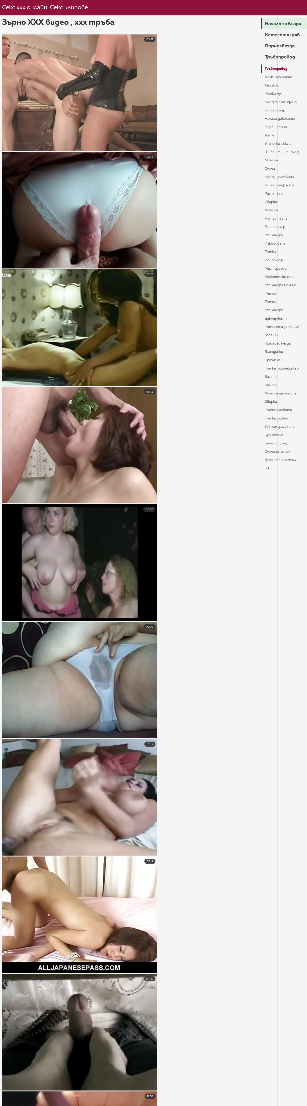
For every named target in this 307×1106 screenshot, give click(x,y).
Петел (271, 302)
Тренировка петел (281, 460)
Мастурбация (277, 269)
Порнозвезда (281, 46)
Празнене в (275, 360)
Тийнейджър (275, 110)
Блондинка (274, 352)
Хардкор (272, 85)
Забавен (272, 335)
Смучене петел (278, 452)
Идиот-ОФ (274, 260)
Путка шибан (277, 418)
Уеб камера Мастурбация (277, 311)
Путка (271, 252)
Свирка (271, 202)
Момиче (272, 160)
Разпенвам (274, 194)
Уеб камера (275, 235)
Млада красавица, (281, 177)
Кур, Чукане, (275, 435)
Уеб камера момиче (282, 285)
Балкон (271, 385)
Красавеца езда (279, 343)
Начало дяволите (281, 119)
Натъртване (277, 219)
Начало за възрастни (286, 23)
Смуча (270, 169)
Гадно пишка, (276, 443)
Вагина (271, 377)
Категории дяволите (286, 34)
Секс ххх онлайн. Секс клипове (46, 8)
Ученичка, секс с (279, 144)
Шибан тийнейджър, (283, 152)
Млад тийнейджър (282, 102)
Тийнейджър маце (280, 185)
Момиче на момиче (281, 393)
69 (267, 468)
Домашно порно (279, 77)
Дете (270, 135)
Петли (271, 294)
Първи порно (276, 127)
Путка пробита (279, 410)
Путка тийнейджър (283, 368)
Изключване (275, 244)
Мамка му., (274, 94)
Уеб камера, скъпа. (281, 427)
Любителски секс (280, 277)
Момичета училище (283, 327)
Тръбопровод (281, 57)
